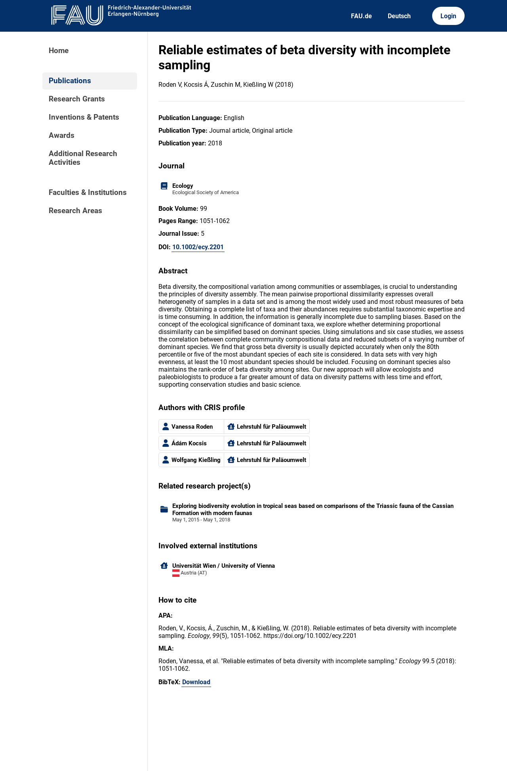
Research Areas (75, 210)
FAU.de (361, 16)
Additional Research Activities (83, 158)
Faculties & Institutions (88, 192)
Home (59, 50)
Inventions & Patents (84, 117)
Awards (61, 135)
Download (196, 682)
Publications (70, 80)
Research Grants (77, 99)
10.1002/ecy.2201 (198, 247)
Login (448, 16)
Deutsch (399, 16)
